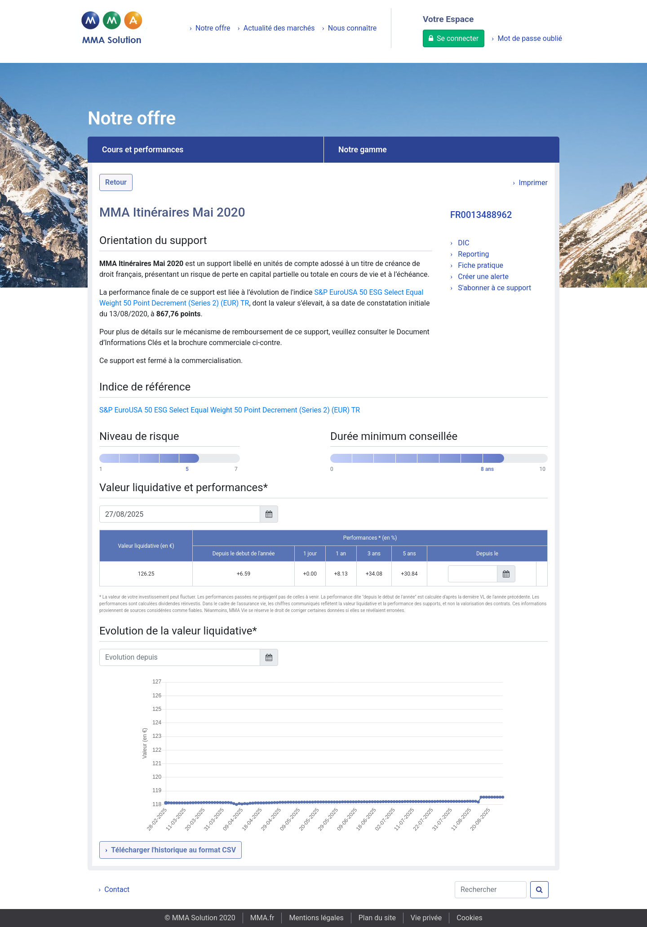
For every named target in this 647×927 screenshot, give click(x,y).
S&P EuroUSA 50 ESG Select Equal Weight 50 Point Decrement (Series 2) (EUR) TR (229, 410)
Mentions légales (316, 918)
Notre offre (212, 28)
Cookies (469, 918)
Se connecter (458, 38)
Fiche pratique (479, 265)
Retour (116, 182)
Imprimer (533, 182)
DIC (462, 243)
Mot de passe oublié (529, 38)
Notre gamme (362, 149)
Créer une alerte (482, 276)
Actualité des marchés (279, 28)
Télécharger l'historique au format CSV (173, 850)
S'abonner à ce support (493, 288)
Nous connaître (352, 28)
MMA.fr (262, 918)
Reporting (472, 254)
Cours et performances (142, 149)
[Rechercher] (491, 889)
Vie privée (426, 918)
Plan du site (377, 918)
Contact (116, 889)
